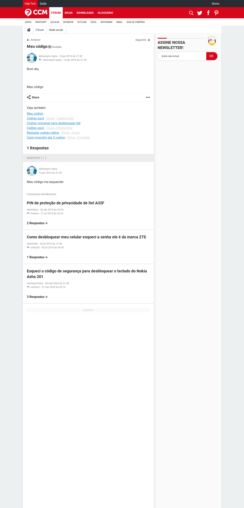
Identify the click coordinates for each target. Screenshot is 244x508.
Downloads (85, 12)
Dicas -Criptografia (59, 128)
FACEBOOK (68, 22)
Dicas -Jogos (71, 133)
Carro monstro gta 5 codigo (46, 137)
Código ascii (35, 118)
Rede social (56, 29)
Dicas (69, 12)
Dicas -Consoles (79, 137)
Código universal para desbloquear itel (53, 123)
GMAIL (119, 22)
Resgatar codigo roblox (43, 133)
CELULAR (54, 22)
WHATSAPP (40, 22)
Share (35, 97)
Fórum (56, 12)
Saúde (43, 3)
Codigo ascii (35, 128)
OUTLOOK (82, 22)
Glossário (105, 12)
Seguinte (140, 39)
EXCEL (94, 22)
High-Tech (30, 3)
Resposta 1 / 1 (36, 158)
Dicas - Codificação (59, 118)
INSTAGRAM (106, 22)
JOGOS (28, 22)
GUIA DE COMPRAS (136, 22)
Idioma (215, 3)
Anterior (36, 39)
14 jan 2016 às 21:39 (75, 59)
